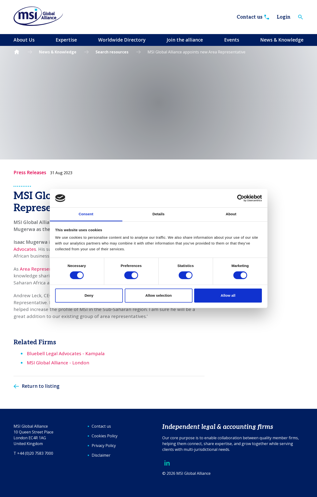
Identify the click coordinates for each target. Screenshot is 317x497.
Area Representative (42, 269)
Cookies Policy (105, 436)
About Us (24, 40)
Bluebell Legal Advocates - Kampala (66, 353)
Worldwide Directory (122, 40)
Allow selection (158, 295)
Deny (89, 295)
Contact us (253, 17)
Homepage (17, 52)
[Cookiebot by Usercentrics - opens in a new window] (241, 198)
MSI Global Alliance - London (58, 363)
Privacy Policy (104, 445)
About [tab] (231, 214)
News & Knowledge (281, 40)
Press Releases (30, 172)
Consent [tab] (86, 214)
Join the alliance (185, 40)
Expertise (66, 40)
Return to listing (40, 386)
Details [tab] (159, 214)
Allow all (228, 295)
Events (231, 40)
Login (283, 17)
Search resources (112, 52)
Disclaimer (101, 455)
